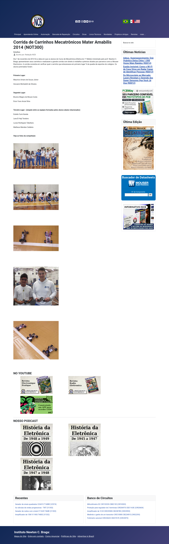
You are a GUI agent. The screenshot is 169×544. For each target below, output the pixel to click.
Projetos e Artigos (121, 34)
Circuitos (76, 34)
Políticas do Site (68, 536)
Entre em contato (36, 536)
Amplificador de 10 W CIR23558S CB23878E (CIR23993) (108, 511)
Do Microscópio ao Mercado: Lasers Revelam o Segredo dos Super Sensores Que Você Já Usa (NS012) (138, 79)
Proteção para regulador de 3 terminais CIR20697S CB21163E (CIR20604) (115, 508)
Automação (45, 34)
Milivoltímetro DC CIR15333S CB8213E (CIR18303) (106, 504)
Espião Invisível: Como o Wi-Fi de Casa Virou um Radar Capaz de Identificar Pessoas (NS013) (138, 69)
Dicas (84, 34)
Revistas (134, 34)
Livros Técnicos (95, 34)
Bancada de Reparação (61, 34)
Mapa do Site (20, 536)
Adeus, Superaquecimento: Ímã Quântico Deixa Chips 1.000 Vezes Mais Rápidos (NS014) (138, 60)
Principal (17, 34)
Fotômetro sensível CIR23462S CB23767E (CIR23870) (107, 518)
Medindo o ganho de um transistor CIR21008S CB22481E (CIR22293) (113, 515)
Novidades (108, 34)
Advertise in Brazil (85, 536)
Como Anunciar (52, 536)
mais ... (143, 34)
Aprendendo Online (31, 34)
